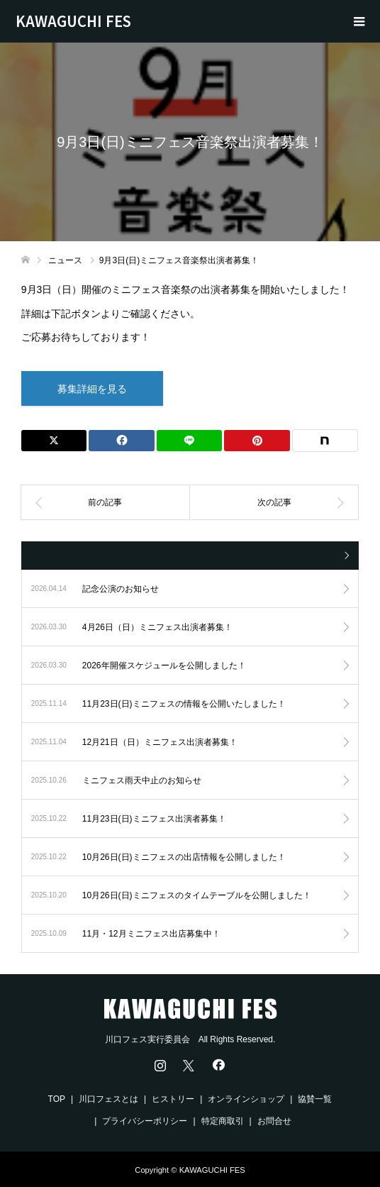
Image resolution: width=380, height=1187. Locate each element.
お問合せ (274, 1121)
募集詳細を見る (92, 388)
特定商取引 (222, 1121)
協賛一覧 (315, 1099)
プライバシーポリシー (144, 1121)
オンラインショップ (246, 1099)
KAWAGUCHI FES (73, 21)
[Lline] (190, 440)
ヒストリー (173, 1099)
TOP (56, 1099)
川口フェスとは (108, 1099)
